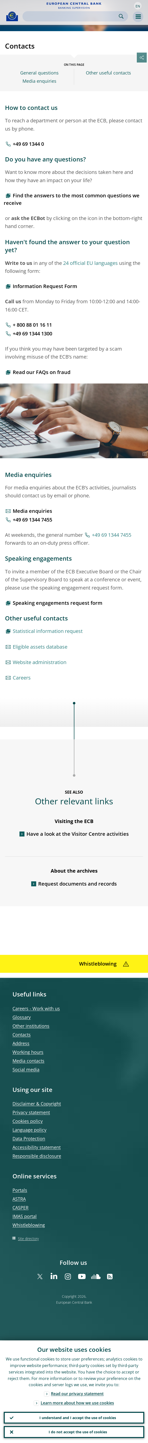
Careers (22, 677)
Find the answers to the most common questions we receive (72, 199)
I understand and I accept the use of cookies (77, 1417)
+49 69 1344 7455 (32, 519)
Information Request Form (45, 286)
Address (20, 1043)
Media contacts (28, 1061)
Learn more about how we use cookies (77, 1403)
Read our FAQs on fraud (41, 372)
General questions (39, 73)
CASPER (20, 1208)
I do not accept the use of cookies (78, 1432)
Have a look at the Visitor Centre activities (77, 834)
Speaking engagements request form (57, 603)
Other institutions (30, 1026)
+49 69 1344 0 (28, 144)
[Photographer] (144, 454)
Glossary (21, 1017)
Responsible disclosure (36, 1156)
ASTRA (19, 1199)
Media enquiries (39, 81)
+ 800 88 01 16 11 (32, 324)
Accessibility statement (36, 1147)
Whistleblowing (28, 1225)
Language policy (29, 1130)
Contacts (21, 1035)
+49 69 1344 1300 (32, 333)
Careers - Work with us (36, 1008)
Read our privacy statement (77, 1393)
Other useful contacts (108, 73)
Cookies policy (27, 1121)
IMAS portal (24, 1216)
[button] (138, 5)
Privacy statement (31, 1112)
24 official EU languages (90, 263)
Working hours (27, 1052)
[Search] (71, 16)
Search (121, 16)
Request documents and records (77, 883)
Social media (25, 1069)
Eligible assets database (40, 646)
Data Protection (28, 1138)
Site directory (28, 1238)
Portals (19, 1190)
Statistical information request (48, 631)
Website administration (39, 662)
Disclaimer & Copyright (36, 1104)
